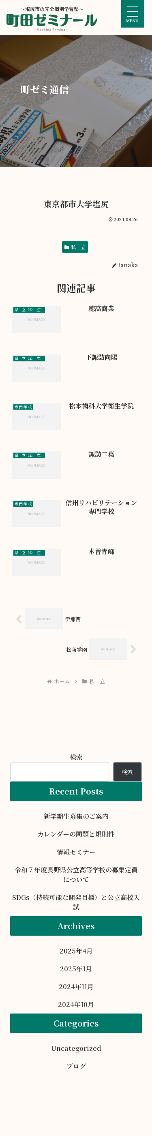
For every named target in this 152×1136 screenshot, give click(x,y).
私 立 (75, 246)
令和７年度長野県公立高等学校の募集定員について (76, 874)
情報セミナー (76, 852)
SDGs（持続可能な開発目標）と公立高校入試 (76, 902)
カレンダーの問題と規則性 (76, 834)
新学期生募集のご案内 (76, 816)
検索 (76, 757)
